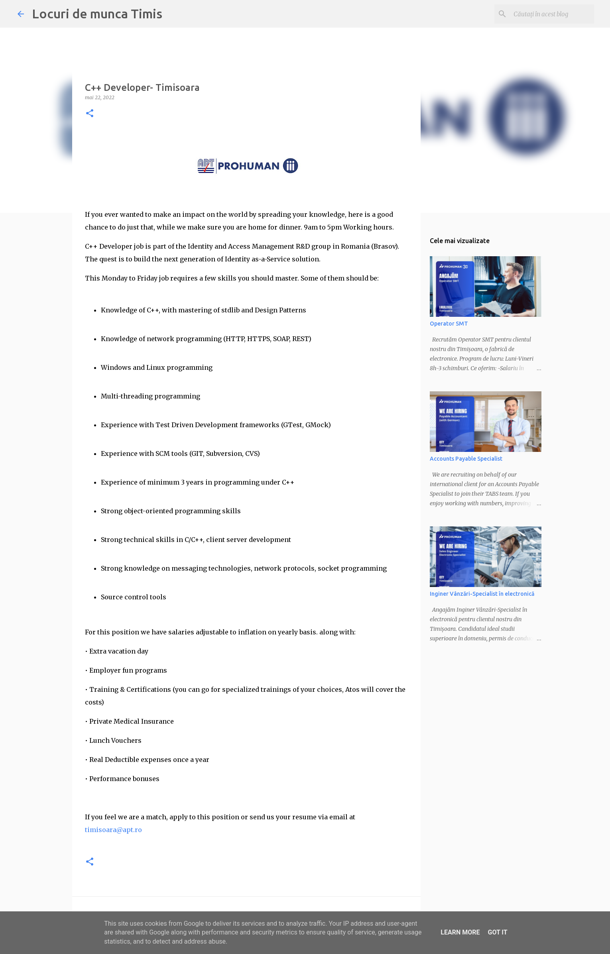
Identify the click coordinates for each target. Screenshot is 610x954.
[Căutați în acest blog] (552, 14)
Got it (497, 932)
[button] (89, 113)
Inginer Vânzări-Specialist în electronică (482, 594)
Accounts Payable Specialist (466, 458)
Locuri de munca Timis (97, 13)
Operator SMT (449, 323)
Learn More (460, 932)
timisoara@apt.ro (113, 830)
